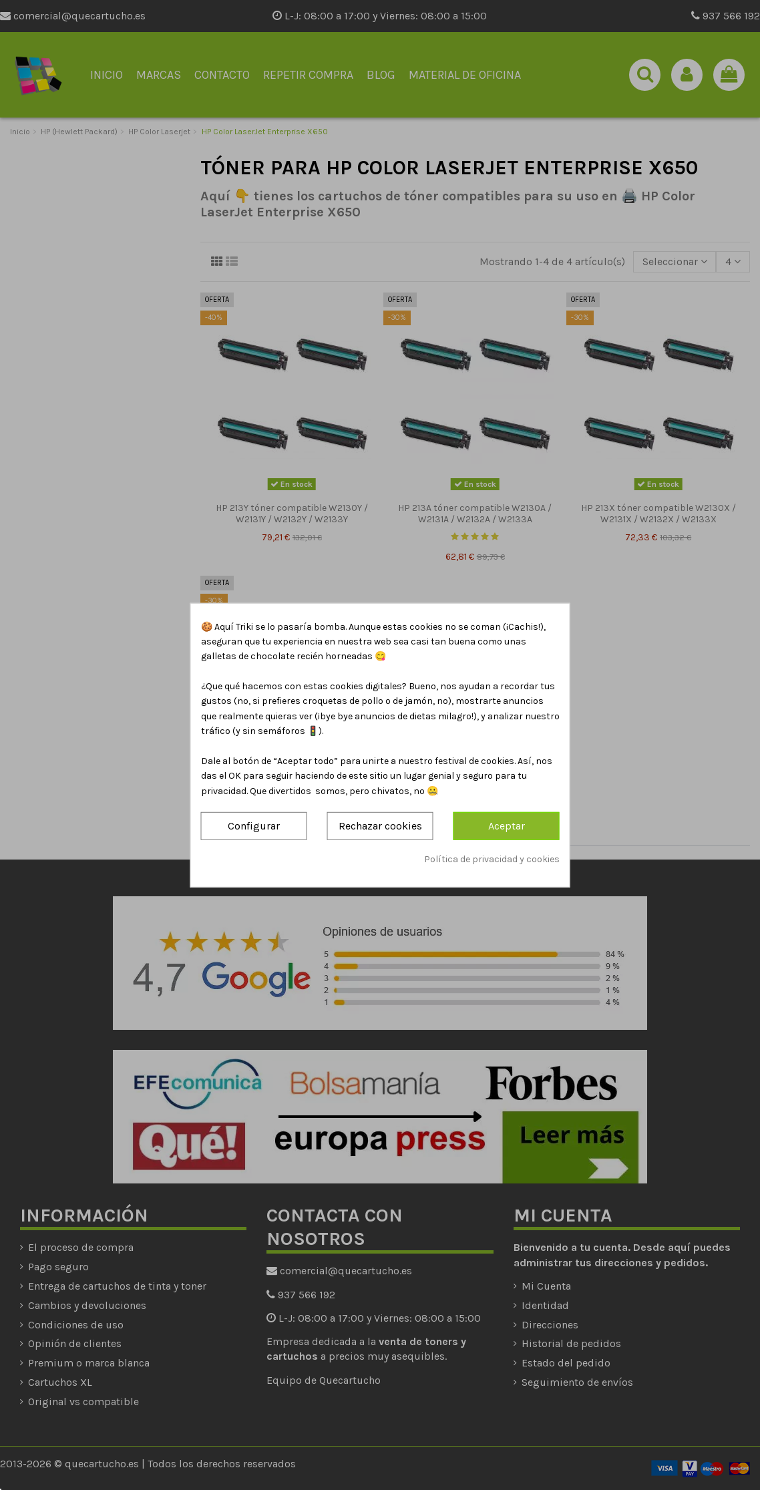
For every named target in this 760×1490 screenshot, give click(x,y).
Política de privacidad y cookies (492, 858)
